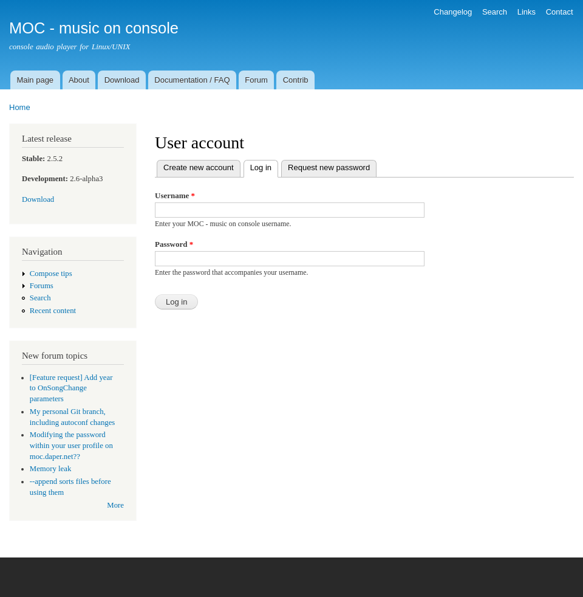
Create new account (198, 167)
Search (494, 11)
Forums (41, 285)
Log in (264, 166)
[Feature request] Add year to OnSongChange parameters (71, 388)
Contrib (296, 80)
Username (175, 195)
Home (19, 107)
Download (122, 80)
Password (174, 244)
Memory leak (51, 468)
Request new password (329, 167)
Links (526, 11)
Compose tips (51, 273)
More (115, 505)
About (79, 80)
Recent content (53, 310)
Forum (256, 80)
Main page (34, 80)
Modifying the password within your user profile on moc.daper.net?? (71, 445)
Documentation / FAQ (192, 80)
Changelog (453, 11)
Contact (559, 11)
